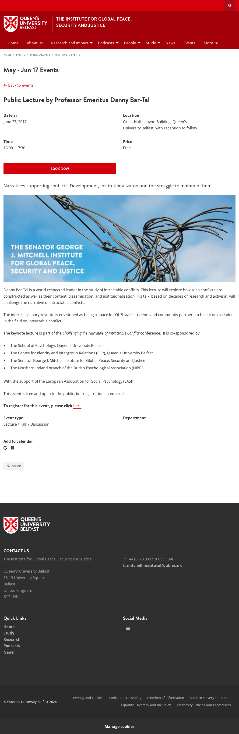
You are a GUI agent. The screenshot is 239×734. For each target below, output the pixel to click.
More (208, 43)
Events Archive (40, 54)
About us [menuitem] (35, 43)
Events (20, 54)
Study (9, 633)
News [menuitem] (170, 43)
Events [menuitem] (189, 43)
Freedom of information (165, 697)
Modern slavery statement (210, 697)
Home (7, 54)
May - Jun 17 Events (67, 54)
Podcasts (12, 645)
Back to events (19, 85)
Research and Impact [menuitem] (69, 43)
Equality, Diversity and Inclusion (146, 705)
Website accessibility (125, 697)
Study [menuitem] (151, 43)
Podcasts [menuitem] (106, 43)
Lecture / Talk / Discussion (26, 424)
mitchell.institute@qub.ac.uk (154, 565)
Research (12, 639)
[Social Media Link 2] (128, 629)
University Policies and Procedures (204, 705)
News (9, 652)
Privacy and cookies (88, 697)
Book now (59, 168)
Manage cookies (119, 726)
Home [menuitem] (13, 43)
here (77, 405)
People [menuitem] (130, 43)
